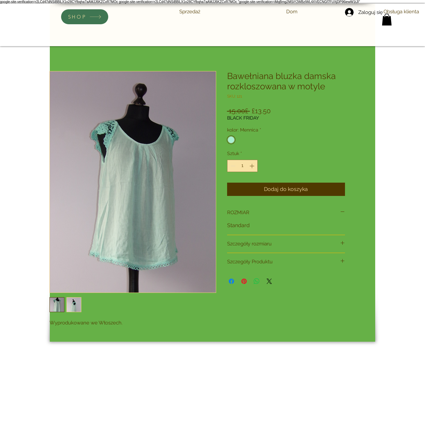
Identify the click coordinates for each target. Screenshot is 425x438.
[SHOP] (84, 16)
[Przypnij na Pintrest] (244, 281)
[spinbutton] (242, 166)
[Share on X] (269, 281)
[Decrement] (232, 166)
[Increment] (252, 166)
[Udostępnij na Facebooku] (231, 281)
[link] (387, 20)
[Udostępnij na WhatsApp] (257, 281)
